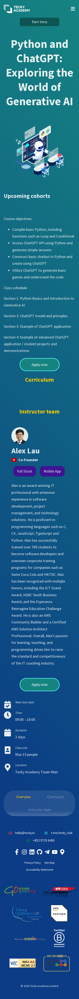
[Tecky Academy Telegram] (47, 852)
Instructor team (39, 809)
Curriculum (55, 796)
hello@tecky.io (21, 833)
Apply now (40, 364)
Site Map (49, 863)
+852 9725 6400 (39, 840)
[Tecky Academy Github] (39, 852)
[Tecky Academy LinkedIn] (32, 852)
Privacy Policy (32, 863)
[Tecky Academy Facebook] (17, 852)
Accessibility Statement (39, 869)
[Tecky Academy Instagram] (24, 852)
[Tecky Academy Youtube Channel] (55, 852)
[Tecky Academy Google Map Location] (62, 852)
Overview (23, 796)
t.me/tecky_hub (57, 833)
